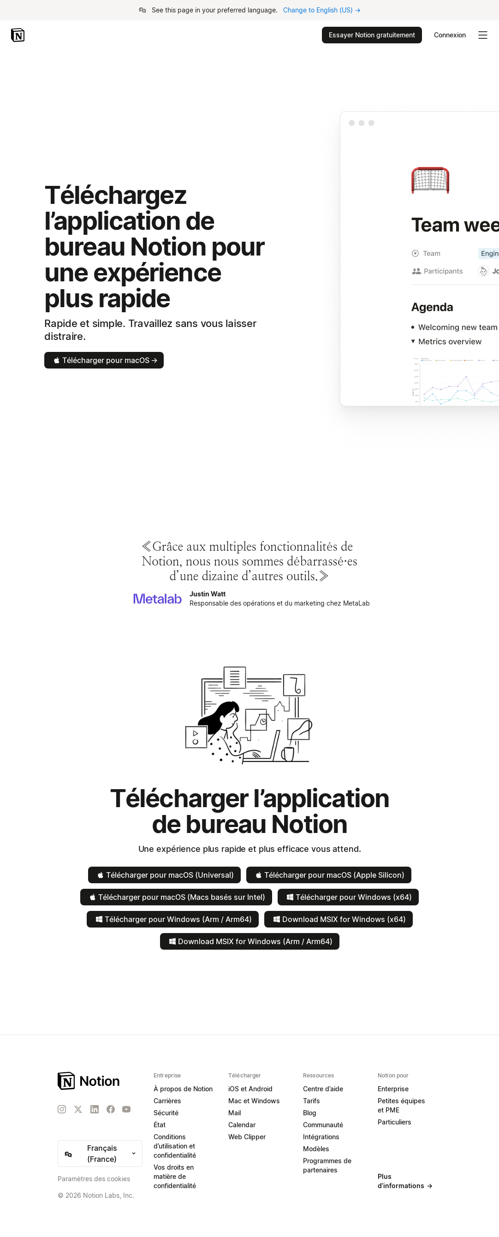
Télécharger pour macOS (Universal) (164, 874)
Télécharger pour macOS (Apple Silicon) (328, 874)
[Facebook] (110, 1109)
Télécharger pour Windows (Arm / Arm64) (173, 919)
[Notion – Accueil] (18, 35)
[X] (78, 1110)
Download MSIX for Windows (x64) (338, 919)
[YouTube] (126, 1109)
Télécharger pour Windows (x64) (348, 897)
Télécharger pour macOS (104, 360)
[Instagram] (61, 1109)
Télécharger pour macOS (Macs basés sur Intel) (176, 897)
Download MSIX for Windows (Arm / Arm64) (250, 941)
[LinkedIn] (94, 1109)
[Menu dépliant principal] (483, 35)
